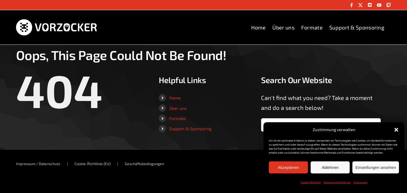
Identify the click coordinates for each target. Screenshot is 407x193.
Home (175, 97)
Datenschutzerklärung (337, 182)
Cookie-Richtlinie (311, 182)
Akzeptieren (288, 167)
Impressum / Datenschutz (38, 163)
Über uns (178, 108)
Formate (177, 118)
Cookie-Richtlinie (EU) (92, 163)
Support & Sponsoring (190, 128)
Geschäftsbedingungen (144, 163)
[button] (396, 129)
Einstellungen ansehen (375, 167)
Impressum (360, 182)
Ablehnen (330, 167)
